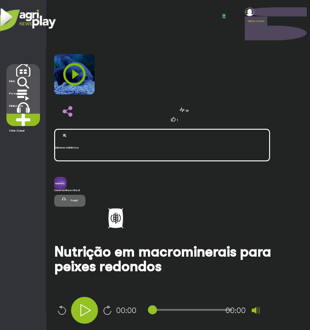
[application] (175, 311)
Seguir (70, 199)
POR (223, 16)
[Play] (84, 310)
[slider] (192, 310)
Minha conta (256, 21)
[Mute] (255, 310)
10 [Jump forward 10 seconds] (107, 310)
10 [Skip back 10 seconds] (61, 310)
